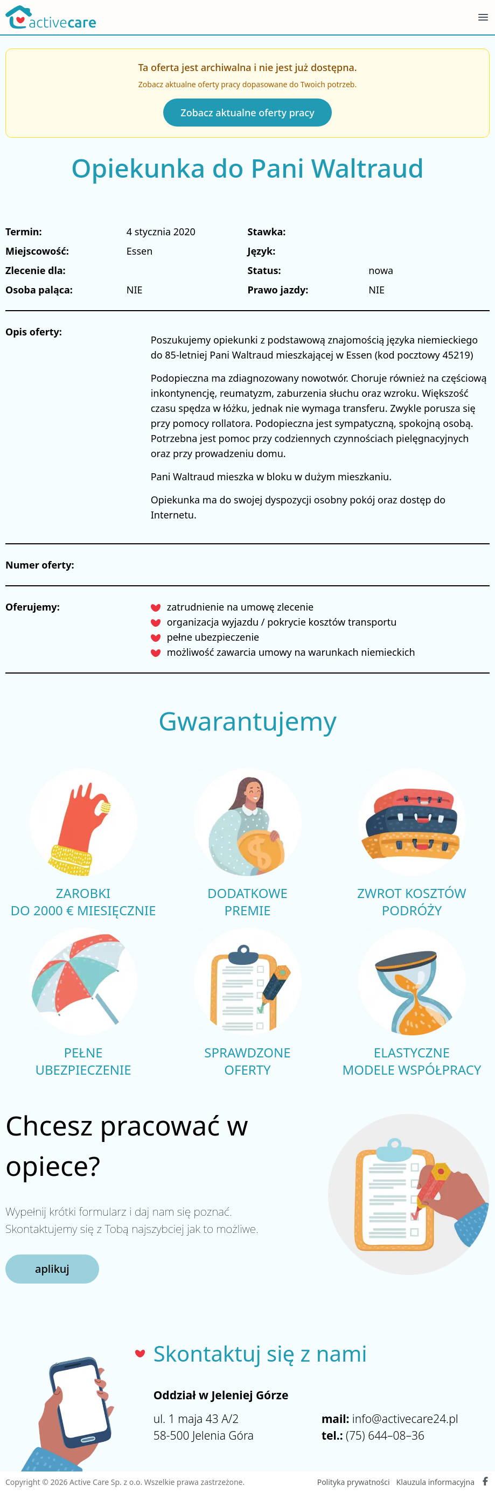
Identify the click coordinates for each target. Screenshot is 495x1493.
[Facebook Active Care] (485, 1482)
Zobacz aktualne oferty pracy (247, 112)
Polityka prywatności (353, 1482)
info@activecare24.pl (405, 1418)
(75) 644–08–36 (385, 1435)
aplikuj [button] (52, 1268)
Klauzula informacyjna (435, 1482)
